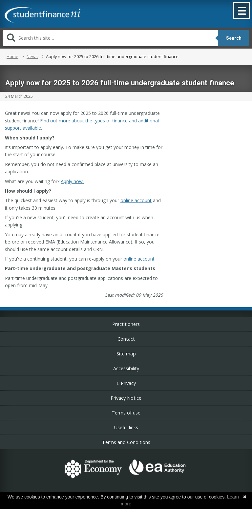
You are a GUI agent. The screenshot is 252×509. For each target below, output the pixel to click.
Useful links (126, 427)
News (32, 56)
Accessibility (126, 368)
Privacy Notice (126, 398)
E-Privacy (126, 383)
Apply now (72, 181)
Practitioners (126, 324)
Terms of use (126, 413)
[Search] (110, 38)
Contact (126, 339)
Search (234, 38)
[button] (242, 11)
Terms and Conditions (126, 442)
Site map (126, 353)
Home (12, 56)
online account (136, 200)
